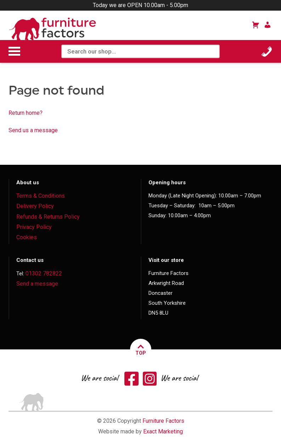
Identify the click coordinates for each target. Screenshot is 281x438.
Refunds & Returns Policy (48, 216)
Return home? (26, 113)
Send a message (37, 283)
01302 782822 (44, 273)
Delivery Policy (35, 206)
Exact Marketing (163, 431)
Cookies (26, 237)
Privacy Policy (34, 227)
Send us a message (33, 130)
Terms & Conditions (40, 195)
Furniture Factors (163, 420)
